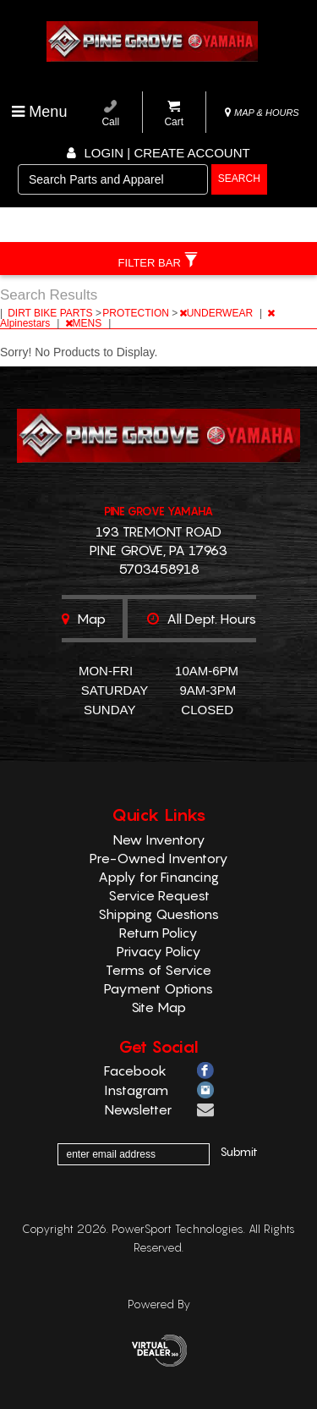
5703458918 (158, 568)
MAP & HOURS (262, 112)
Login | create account (158, 153)
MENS (85, 323)
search (239, 178)
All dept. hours (201, 618)
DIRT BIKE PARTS (52, 313)
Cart (173, 114)
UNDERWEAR (217, 313)
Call (110, 114)
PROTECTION (137, 313)
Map (84, 618)
